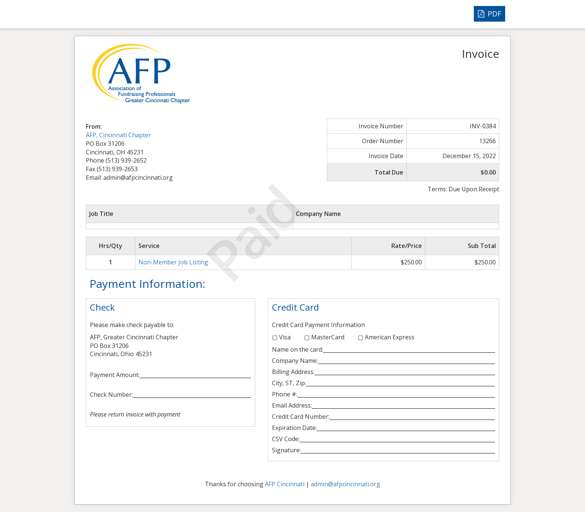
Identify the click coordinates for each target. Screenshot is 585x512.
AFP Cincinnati (284, 484)
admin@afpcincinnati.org (345, 484)
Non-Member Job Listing (173, 262)
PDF (489, 14)
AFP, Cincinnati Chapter (118, 135)
